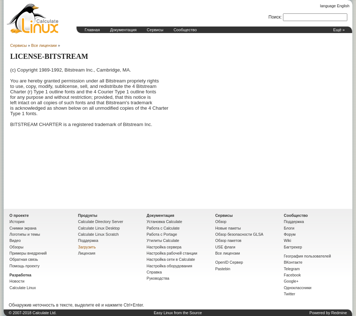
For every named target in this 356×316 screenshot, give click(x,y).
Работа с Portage (162, 234)
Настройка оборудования (169, 266)
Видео (15, 240)
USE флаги (225, 247)
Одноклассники (297, 287)
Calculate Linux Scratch (98, 234)
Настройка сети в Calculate (171, 259)
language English (334, 6)
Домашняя (32, 18)
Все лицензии (44, 45)
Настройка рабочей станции (172, 253)
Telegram (292, 269)
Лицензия (86, 253)
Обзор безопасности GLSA (239, 234)
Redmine (339, 313)
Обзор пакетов (228, 240)
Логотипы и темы (24, 234)
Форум (289, 234)
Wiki (287, 240)
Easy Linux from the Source (178, 313)
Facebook (292, 275)
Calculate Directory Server (100, 221)
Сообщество (185, 30)
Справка (154, 272)
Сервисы (155, 30)
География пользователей (307, 256)
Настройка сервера (164, 247)
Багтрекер (293, 247)
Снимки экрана (22, 228)
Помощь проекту (24, 266)
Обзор (220, 221)
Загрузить (87, 247)
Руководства (158, 278)
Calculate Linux (22, 287)
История (16, 221)
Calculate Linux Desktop (99, 228)
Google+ (291, 281)
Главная (92, 30)
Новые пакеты (227, 228)
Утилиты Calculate (163, 240)
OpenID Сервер (229, 262)
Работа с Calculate (163, 228)
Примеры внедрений (27, 253)
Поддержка (88, 240)
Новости (16, 281)
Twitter (289, 294)
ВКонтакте (293, 262)
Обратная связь (23, 259)
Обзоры (16, 247)
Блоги (289, 228)
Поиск (274, 17)
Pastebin (222, 269)
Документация (123, 30)
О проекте (19, 215)
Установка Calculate (164, 221)
